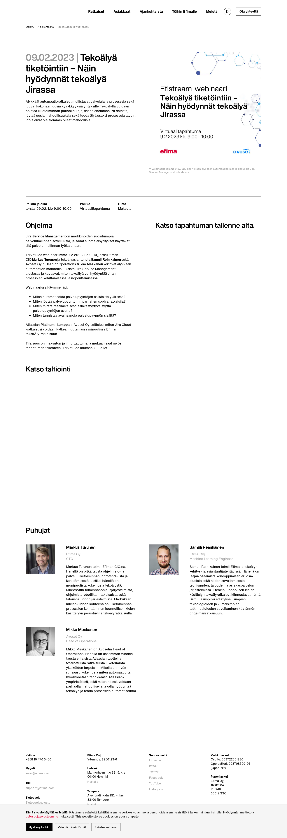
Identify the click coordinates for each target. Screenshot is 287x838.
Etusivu (30, 22)
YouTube (155, 771)
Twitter (154, 763)
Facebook (156, 767)
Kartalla (92, 776)
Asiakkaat (136, 8)
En (227, 9)
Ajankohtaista (160, 8)
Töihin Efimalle (189, 8)
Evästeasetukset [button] (106, 827)
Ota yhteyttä (248, 9)
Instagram (156, 775)
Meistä (213, 8)
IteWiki (153, 759)
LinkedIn (155, 755)
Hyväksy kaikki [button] (39, 827)
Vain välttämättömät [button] (72, 827)
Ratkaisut (114, 8)
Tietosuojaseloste (38, 794)
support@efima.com (40, 781)
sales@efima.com (38, 768)
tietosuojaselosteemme (42, 816)
